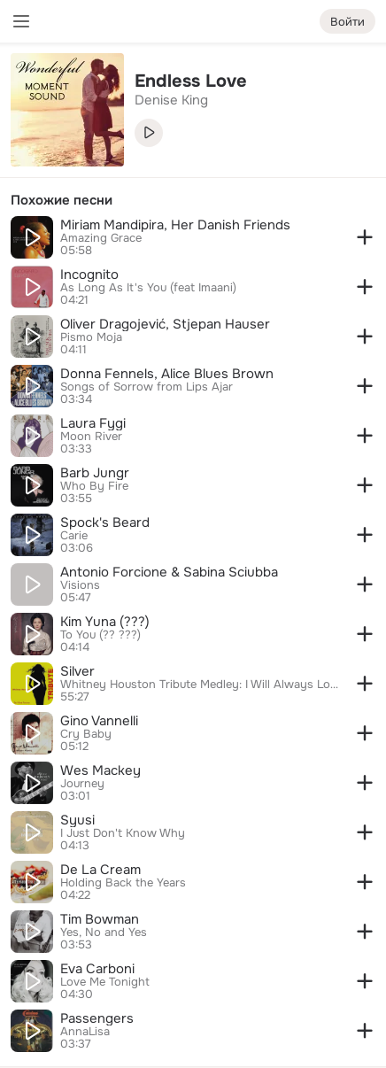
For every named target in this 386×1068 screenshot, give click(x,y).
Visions (80, 585)
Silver (77, 671)
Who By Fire (94, 486)
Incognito (89, 274)
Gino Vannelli (99, 721)
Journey (82, 784)
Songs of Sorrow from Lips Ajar (146, 387)
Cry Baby (86, 734)
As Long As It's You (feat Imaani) (148, 288)
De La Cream (100, 870)
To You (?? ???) (100, 635)
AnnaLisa (85, 1031)
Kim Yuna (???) (105, 622)
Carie (74, 536)
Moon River (91, 436)
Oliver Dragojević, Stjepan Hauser (165, 324)
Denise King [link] (171, 100)
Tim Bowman (99, 919)
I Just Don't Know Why (122, 833)
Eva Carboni (97, 969)
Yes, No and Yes (103, 932)
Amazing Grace (101, 238)
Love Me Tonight (105, 982)
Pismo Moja (91, 337)
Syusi (77, 820)
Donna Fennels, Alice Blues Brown (167, 374)
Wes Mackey (100, 770)
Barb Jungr (94, 473)
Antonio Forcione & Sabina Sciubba (169, 572)
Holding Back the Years (123, 883)
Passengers (97, 1018)
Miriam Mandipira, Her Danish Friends (175, 225)
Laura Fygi (93, 423)
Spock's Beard (105, 522)
